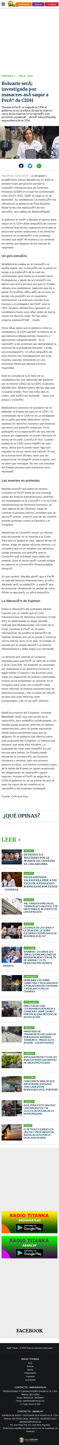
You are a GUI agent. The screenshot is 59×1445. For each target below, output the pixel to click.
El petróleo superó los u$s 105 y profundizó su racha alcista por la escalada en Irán (39, 1133)
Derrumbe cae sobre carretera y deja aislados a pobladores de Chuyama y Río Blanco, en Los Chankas (41, 986)
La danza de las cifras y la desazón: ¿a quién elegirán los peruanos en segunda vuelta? (40, 931)
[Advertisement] (29, 40)
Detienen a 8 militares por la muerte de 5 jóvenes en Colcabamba (39, 859)
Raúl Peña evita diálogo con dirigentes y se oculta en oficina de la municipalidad (39, 1109)
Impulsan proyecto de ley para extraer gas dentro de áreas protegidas (40, 1060)
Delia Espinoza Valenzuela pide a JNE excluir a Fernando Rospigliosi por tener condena (31, 883)
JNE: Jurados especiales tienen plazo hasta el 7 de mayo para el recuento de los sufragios (41, 907)
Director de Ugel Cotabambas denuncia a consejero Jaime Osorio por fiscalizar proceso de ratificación (40, 1011)
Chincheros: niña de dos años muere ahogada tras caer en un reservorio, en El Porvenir (40, 1085)
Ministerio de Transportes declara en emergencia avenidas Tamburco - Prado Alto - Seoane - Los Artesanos (40, 1037)
